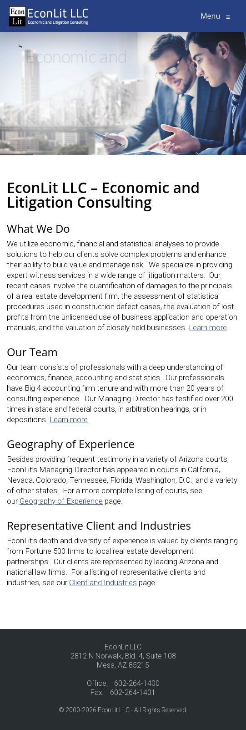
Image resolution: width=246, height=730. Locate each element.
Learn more (208, 327)
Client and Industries (103, 582)
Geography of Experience (61, 500)
